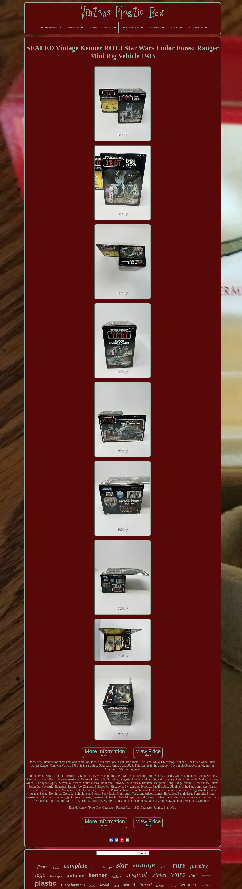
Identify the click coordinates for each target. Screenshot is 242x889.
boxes (160, 885)
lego (40, 874)
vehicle (116, 876)
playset (55, 868)
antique (75, 875)
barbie (205, 885)
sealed (129, 884)
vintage (143, 864)
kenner (97, 875)
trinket (158, 875)
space (205, 876)
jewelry (199, 865)
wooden (188, 884)
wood (104, 885)
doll (193, 875)
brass (94, 868)
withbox (172, 886)
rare (179, 865)
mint (116, 885)
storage (107, 867)
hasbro (164, 867)
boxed (145, 884)
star (122, 865)
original (136, 874)
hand (92, 885)
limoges (56, 876)
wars (178, 874)
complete (75, 865)
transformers (73, 885)
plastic (46, 883)
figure (42, 867)
